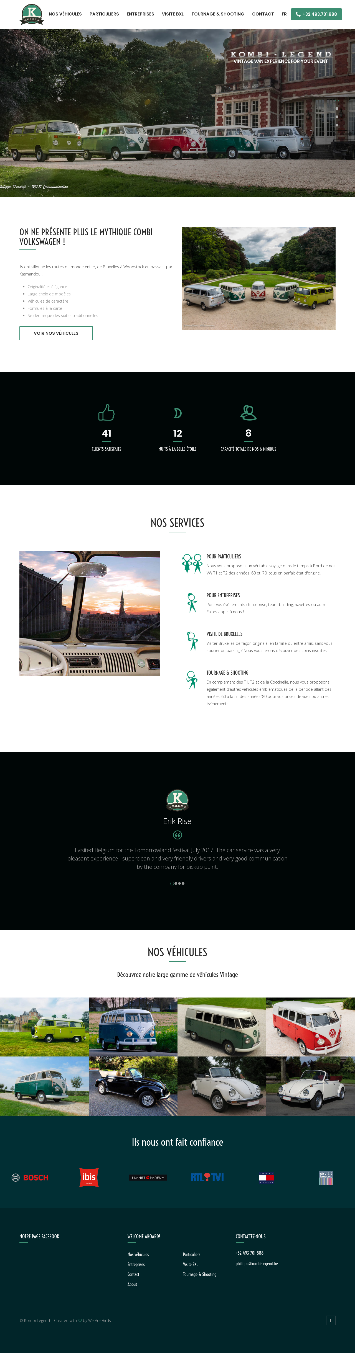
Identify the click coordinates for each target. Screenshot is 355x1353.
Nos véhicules (65, 14)
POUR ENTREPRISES (223, 595)
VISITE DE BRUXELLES (224, 634)
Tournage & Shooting (217, 14)
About (132, 1284)
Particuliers (104, 14)
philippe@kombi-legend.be (257, 1263)
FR (284, 14)
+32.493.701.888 (320, 14)
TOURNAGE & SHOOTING (227, 673)
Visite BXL (173, 14)
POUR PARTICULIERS (224, 556)
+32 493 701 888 (249, 1253)
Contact (263, 14)
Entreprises (140, 14)
